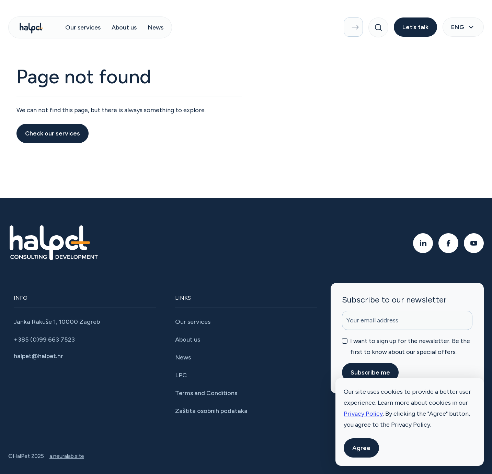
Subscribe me (370, 372)
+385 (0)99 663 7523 (44, 339)
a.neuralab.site (66, 456)
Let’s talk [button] (415, 27)
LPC (181, 375)
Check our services (52, 133)
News (155, 27)
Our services (83, 27)
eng (463, 27)
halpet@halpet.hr (38, 356)
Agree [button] (361, 448)
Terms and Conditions (206, 393)
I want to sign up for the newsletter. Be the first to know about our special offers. (410, 346)
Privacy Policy (363, 413)
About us (124, 27)
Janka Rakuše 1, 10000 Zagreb (57, 321)
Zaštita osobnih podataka (211, 411)
